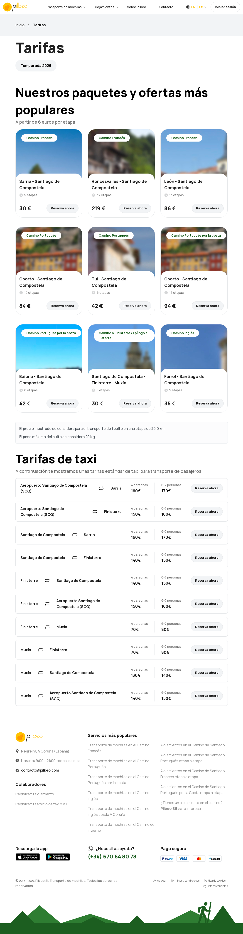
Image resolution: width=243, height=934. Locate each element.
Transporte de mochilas (64, 7)
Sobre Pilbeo (136, 7)
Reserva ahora (62, 208)
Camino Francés (39, 138)
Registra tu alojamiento (34, 794)
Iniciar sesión (225, 7)
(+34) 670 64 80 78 (112, 856)
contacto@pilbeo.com (40, 770)
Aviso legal (159, 881)
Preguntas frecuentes (214, 886)
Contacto (166, 7)
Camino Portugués (41, 235)
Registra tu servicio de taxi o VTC (42, 804)
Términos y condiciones (185, 881)
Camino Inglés (182, 333)
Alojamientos (104, 7)
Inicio (20, 24)
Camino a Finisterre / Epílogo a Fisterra (123, 335)
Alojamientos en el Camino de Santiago (192, 745)
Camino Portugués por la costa (196, 235)
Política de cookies (215, 881)
